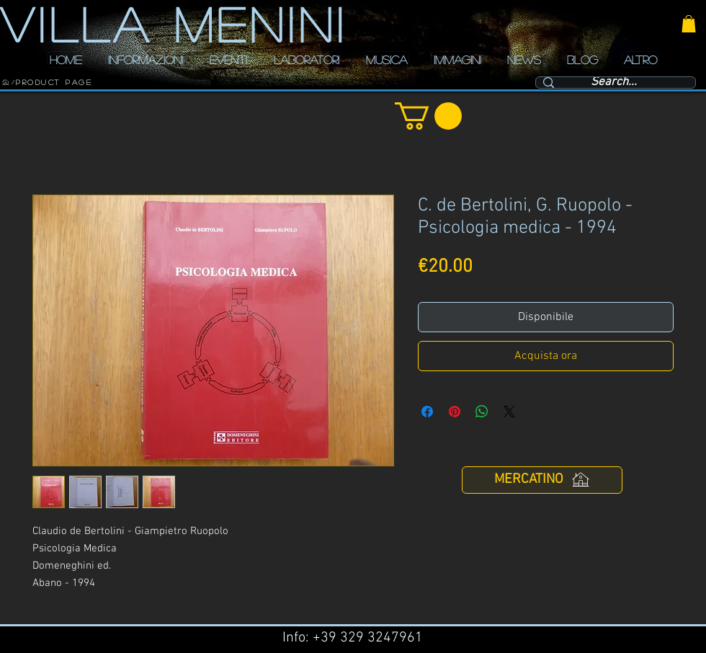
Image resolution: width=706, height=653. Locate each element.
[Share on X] (509, 411)
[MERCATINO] (542, 480)
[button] (689, 23)
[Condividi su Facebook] (427, 411)
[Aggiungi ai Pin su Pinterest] (454, 411)
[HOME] (6, 82)
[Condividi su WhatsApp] (482, 411)
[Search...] (614, 82)
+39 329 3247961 (368, 638)
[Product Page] (54, 82)
